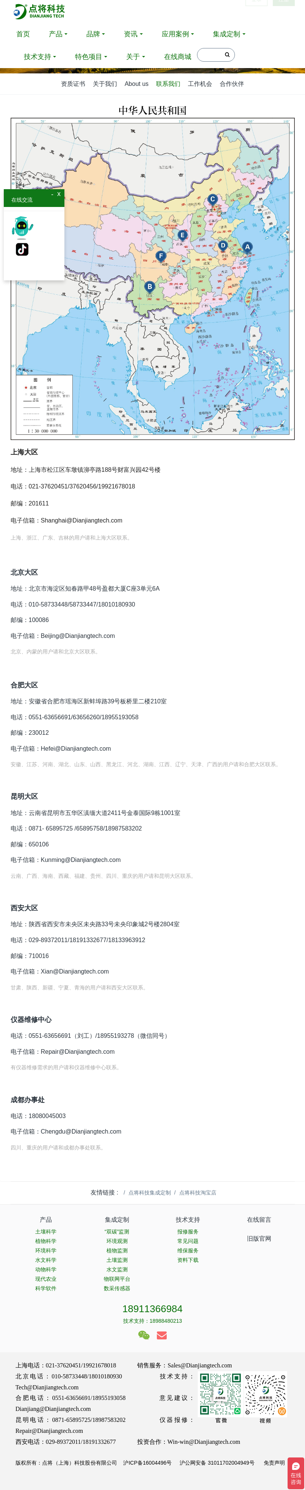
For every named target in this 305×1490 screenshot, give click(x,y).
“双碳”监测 (117, 1232)
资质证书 (73, 84)
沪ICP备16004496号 (147, 1463)
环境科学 (45, 1250)
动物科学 (45, 1269)
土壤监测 (117, 1260)
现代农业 (45, 1279)
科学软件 (45, 1288)
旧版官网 (259, 1238)
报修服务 (188, 1232)
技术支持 (37, 57)
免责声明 (273, 1463)
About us (137, 84)
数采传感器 (117, 1288)
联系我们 (168, 84)
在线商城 (177, 57)
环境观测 (117, 1241)
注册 (283, 11)
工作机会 (200, 84)
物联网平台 (117, 1279)
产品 (56, 34)
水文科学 (45, 1260)
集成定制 (226, 34)
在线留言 (259, 1219)
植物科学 (45, 1241)
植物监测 (117, 1250)
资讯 (131, 34)
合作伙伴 (232, 84)
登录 (256, 11)
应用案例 (175, 34)
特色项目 (88, 57)
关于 (133, 57)
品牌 (93, 34)
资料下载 (188, 1260)
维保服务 (188, 1250)
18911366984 (152, 1308)
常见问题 (188, 1241)
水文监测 (117, 1269)
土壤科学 (45, 1232)
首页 (23, 34)
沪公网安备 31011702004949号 (217, 1463)
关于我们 (105, 84)
